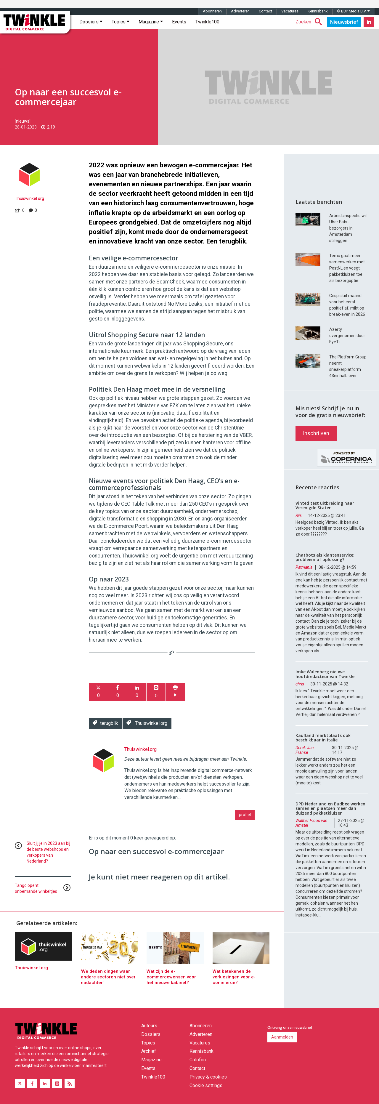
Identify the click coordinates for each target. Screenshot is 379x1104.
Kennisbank (318, 11)
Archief (148, 1051)
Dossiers (90, 22)
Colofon (198, 1060)
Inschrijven (316, 433)
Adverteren (240, 11)
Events (179, 22)
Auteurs (149, 1025)
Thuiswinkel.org (29, 198)
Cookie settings (206, 1085)
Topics (120, 22)
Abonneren (212, 11)
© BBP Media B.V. (353, 11)
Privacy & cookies (208, 1077)
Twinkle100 (207, 22)
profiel (245, 814)
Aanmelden (282, 1037)
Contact (265, 11)
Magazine (151, 22)
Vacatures (289, 11)
